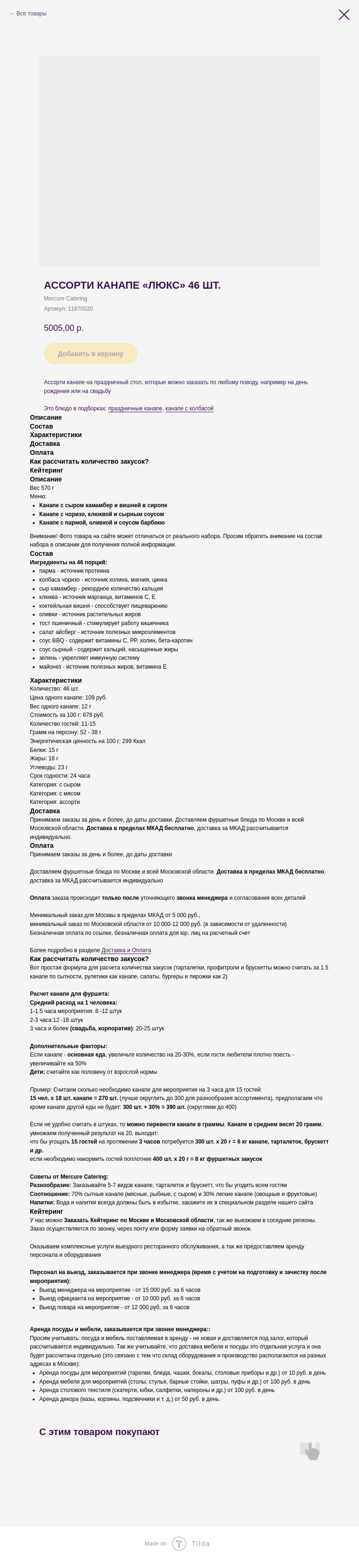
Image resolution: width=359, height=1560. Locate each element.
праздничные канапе (135, 408)
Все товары (31, 13)
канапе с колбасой (189, 408)
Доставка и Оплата (126, 950)
